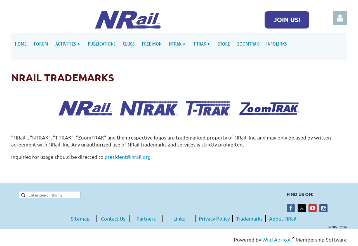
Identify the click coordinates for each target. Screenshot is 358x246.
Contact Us (113, 218)
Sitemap (80, 218)
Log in (340, 18)
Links (179, 218)
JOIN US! (287, 20)
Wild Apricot (276, 239)
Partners (146, 218)
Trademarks (249, 218)
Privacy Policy (214, 218)
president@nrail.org (127, 157)
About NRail (282, 218)
